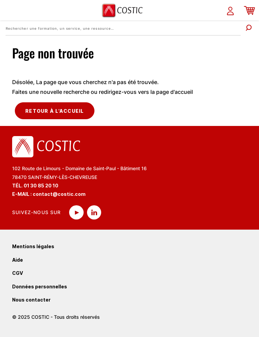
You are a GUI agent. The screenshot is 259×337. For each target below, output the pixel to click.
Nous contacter (31, 300)
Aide (17, 260)
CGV (17, 273)
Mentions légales (33, 246)
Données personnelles (39, 286)
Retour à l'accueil (54, 111)
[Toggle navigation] (9, 10)
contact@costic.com (59, 194)
